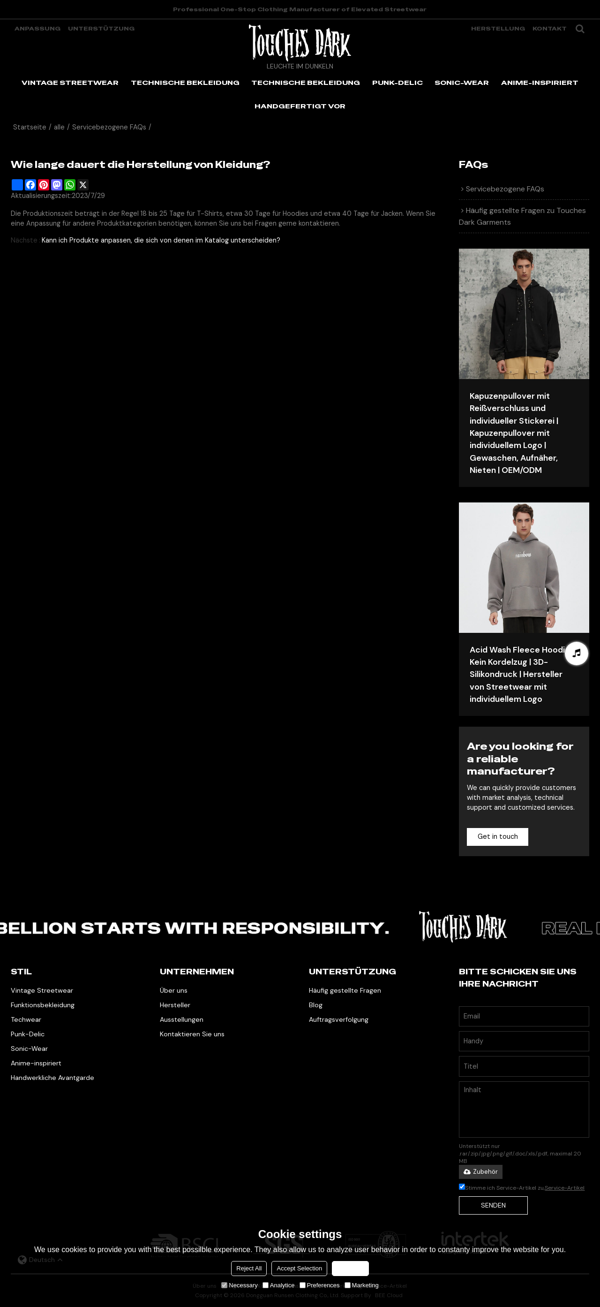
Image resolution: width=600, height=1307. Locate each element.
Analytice (278, 1285)
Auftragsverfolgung (338, 1019)
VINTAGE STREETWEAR (70, 82)
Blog (315, 1005)
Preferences (320, 1285)
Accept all (350, 1268)
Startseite (29, 127)
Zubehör (481, 1172)
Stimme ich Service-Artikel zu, (522, 1188)
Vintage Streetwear (42, 990)
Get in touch (498, 836)
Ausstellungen (181, 1019)
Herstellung (498, 28)
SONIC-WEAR (462, 82)
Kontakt (549, 28)
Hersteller (175, 1005)
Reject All (249, 1268)
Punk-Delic (28, 1034)
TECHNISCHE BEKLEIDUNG (185, 82)
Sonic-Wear (29, 1048)
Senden (493, 1205)
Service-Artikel (565, 1188)
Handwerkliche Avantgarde (52, 1077)
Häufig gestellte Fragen (345, 990)
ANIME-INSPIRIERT (539, 82)
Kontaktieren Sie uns (192, 1034)
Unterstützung (101, 28)
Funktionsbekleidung (43, 1005)
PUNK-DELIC (397, 82)
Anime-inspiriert (36, 1063)
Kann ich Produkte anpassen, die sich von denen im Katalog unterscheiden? (161, 240)
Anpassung (37, 28)
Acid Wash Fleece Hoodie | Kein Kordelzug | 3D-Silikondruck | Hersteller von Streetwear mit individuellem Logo (522, 674)
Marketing (362, 1285)
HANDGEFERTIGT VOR (300, 106)
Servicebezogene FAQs (109, 127)
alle (59, 127)
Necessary (239, 1285)
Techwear (26, 1019)
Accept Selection (299, 1268)
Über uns (174, 990)
